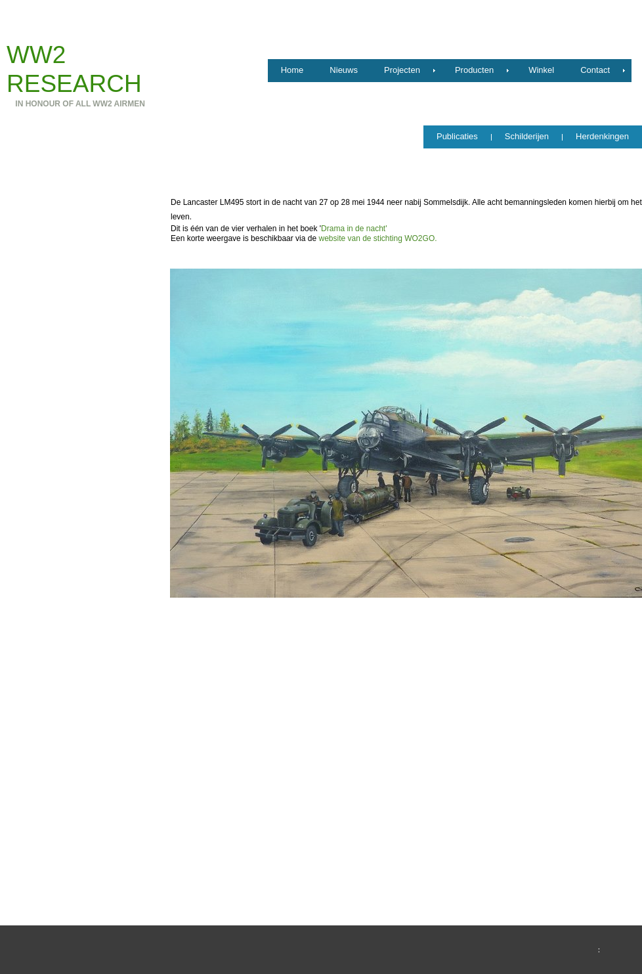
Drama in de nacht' (354, 228)
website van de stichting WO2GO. (377, 238)
